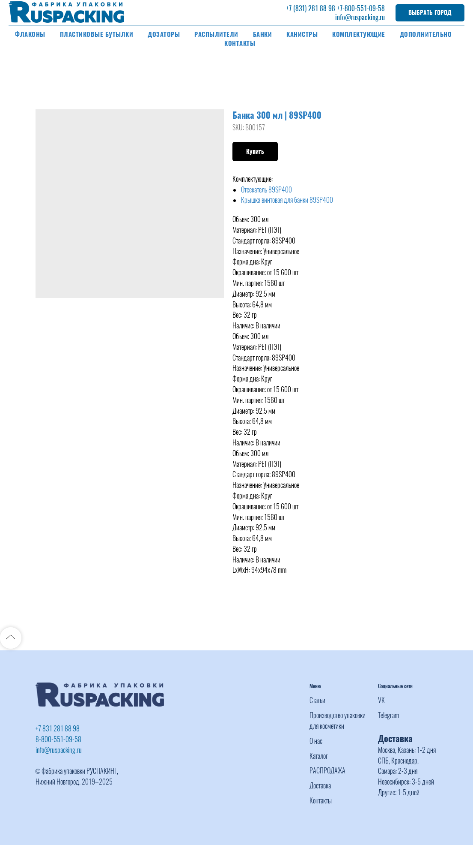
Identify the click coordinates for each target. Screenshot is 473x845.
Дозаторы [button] (164, 34)
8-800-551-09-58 (58, 739)
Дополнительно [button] (426, 34)
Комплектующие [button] (358, 34)
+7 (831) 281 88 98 (310, 8)
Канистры (302, 34)
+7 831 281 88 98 (58, 728)
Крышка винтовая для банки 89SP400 (287, 199)
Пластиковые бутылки (97, 34)
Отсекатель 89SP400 (266, 189)
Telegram (388, 715)
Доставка (320, 785)
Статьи (317, 700)
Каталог (318, 756)
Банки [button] (262, 34)
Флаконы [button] (30, 34)
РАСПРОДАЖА (327, 770)
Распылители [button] (216, 34)
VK (381, 700)
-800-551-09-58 (363, 8)
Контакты (239, 43)
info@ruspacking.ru (360, 17)
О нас (315, 741)
